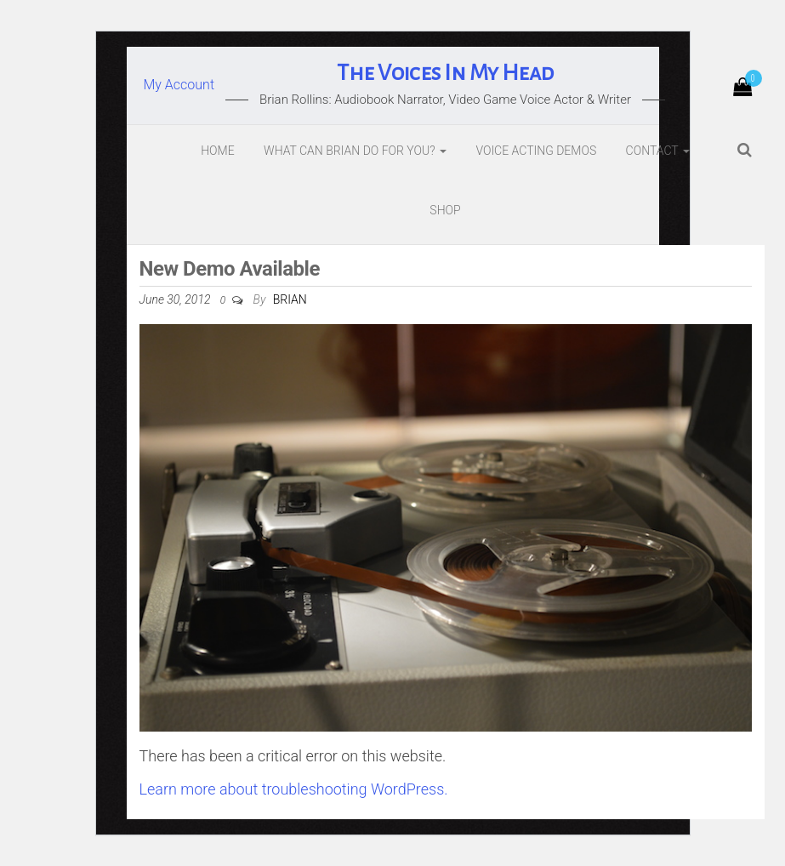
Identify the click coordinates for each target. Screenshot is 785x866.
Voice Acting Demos (535, 150)
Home (217, 150)
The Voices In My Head (445, 73)
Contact (658, 150)
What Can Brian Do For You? (355, 150)
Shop (444, 210)
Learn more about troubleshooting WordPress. (293, 789)
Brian (290, 299)
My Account (179, 85)
